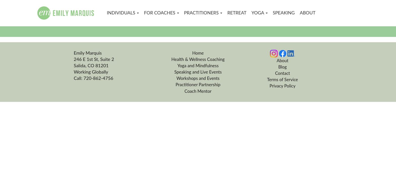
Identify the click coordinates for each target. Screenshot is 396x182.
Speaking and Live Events (198, 72)
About (307, 12)
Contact (282, 73)
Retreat (236, 12)
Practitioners (203, 12)
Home (198, 53)
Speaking (284, 12)
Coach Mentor (197, 91)
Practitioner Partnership (198, 84)
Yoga (260, 12)
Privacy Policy (282, 85)
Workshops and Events (198, 78)
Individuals (123, 12)
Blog (282, 67)
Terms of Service (282, 79)
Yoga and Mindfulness (197, 65)
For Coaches (161, 12)
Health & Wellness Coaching (198, 59)
